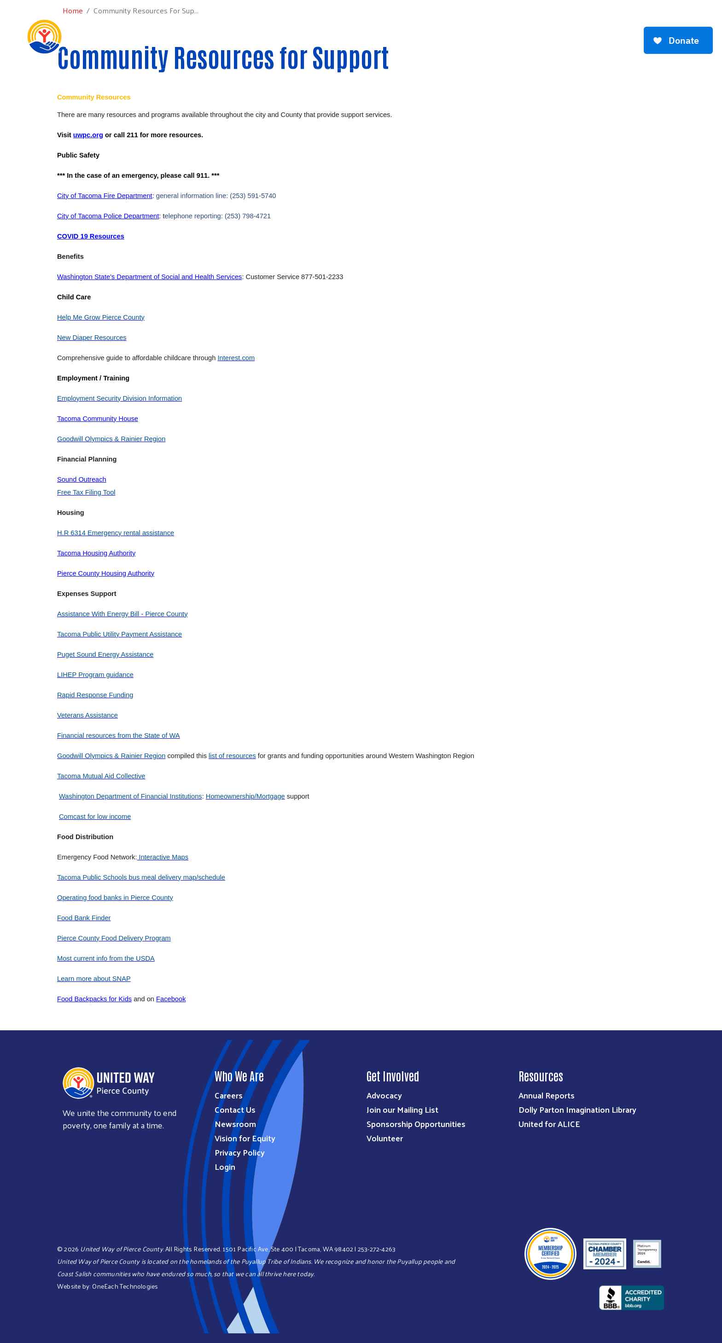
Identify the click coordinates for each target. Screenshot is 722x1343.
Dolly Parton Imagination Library (577, 1109)
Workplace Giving (454, 35)
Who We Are (216, 35)
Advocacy (384, 1095)
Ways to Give (328, 35)
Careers (229, 1095)
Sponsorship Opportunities (416, 1123)
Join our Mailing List (402, 1109)
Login (225, 1166)
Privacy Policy (240, 1152)
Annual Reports (546, 1095)
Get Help (515, 35)
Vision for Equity (245, 1138)
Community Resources (584, 35)
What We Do (271, 35)
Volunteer (385, 1138)
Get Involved (386, 35)
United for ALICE (549, 1123)
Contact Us (235, 1109)
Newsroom (235, 1123)
